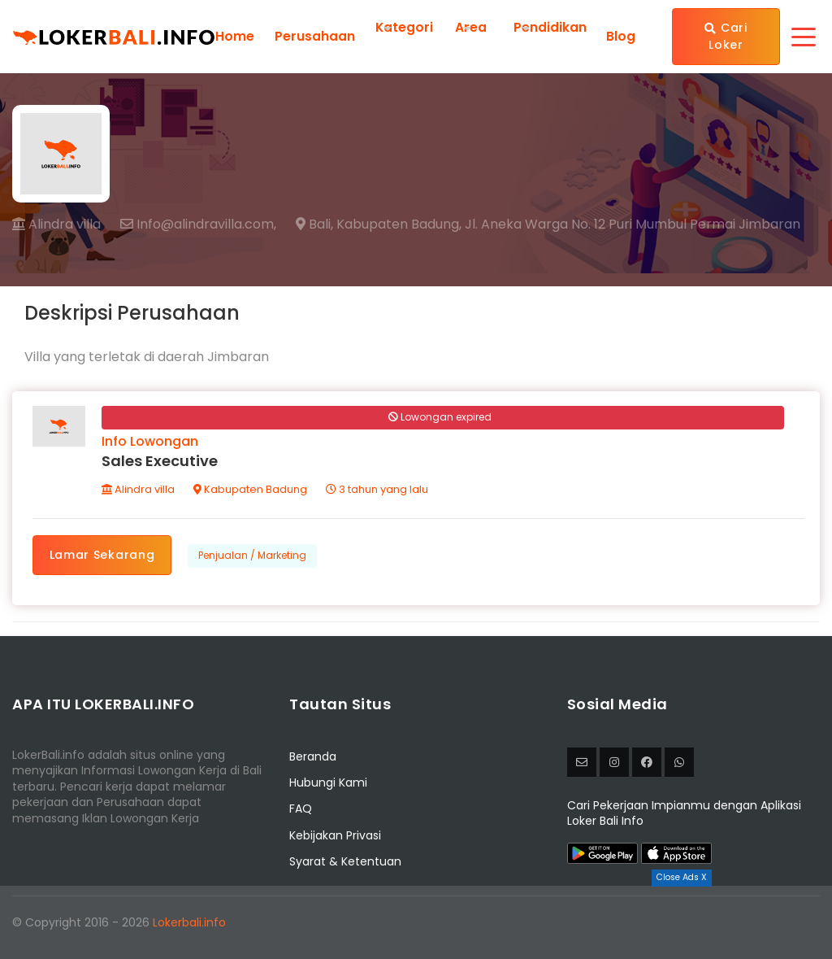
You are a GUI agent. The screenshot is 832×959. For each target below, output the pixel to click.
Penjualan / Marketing (254, 557)
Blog (620, 37)
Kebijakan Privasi (335, 838)
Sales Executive (160, 462)
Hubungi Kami (328, 785)
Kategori (404, 27)
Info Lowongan (150, 443)
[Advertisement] (416, 922)
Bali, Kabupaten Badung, (379, 224)
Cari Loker (726, 36)
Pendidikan (550, 27)
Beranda (312, 759)
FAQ (300, 811)
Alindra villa (56, 224)
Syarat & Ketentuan (345, 864)
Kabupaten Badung (251, 491)
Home (234, 37)
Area (472, 27)
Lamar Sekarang (103, 556)
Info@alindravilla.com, (198, 224)
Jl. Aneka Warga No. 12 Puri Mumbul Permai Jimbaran (632, 224)
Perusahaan (315, 37)
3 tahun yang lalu (378, 491)
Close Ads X (681, 877)
